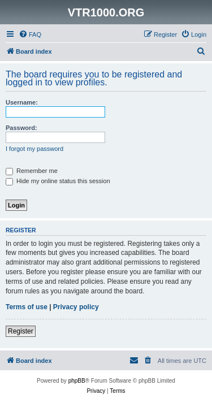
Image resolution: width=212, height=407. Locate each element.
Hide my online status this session (58, 180)
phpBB (76, 381)
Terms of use (26, 307)
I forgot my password (34, 148)
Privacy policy (76, 307)
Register (20, 331)
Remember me (32, 170)
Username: (22, 102)
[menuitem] (30, 34)
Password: (21, 127)
